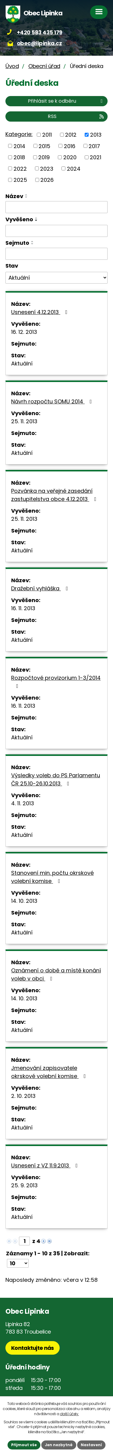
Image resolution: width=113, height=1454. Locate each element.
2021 (95, 157)
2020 (70, 157)
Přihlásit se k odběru (66, 101)
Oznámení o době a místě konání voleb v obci (56, 974)
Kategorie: (19, 134)
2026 (47, 180)
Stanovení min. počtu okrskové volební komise (52, 877)
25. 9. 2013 (24, 1185)
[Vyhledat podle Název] (56, 207)
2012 (71, 134)
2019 (44, 157)
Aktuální (22, 363)
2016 (69, 146)
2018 (19, 157)
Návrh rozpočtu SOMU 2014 (52, 401)
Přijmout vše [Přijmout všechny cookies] (24, 1444)
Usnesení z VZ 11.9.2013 (45, 1165)
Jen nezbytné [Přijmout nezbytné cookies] (59, 1444)
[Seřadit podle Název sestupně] (26, 197)
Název (14, 196)
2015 (44, 146)
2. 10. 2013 (23, 1096)
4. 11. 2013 (22, 803)
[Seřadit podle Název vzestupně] (26, 195)
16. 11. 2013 (23, 608)
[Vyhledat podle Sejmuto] (56, 254)
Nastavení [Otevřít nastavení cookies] (91, 1444)
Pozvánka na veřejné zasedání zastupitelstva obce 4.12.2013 (55, 495)
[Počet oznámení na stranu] (18, 1263)
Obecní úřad (44, 66)
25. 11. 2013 (24, 421)
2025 (20, 180)
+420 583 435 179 (39, 32)
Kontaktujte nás (32, 1348)
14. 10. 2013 (24, 901)
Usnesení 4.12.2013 (40, 312)
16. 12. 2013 (24, 332)
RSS (76, 116)
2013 (96, 134)
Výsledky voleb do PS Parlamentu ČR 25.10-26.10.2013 (55, 779)
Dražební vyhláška (41, 588)
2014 (19, 146)
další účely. (69, 1413)
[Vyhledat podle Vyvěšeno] (56, 231)
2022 (20, 168)
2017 (94, 146)
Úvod (12, 66)
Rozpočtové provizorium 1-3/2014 (56, 681)
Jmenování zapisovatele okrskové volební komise (49, 1072)
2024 (73, 168)
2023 (46, 168)
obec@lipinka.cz (39, 43)
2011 (47, 134)
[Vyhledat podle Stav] (56, 278)
